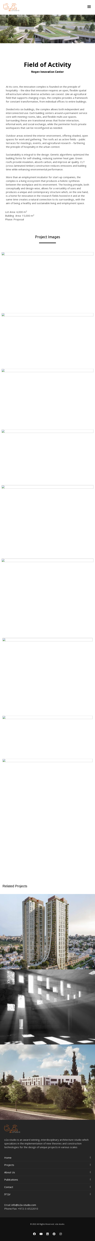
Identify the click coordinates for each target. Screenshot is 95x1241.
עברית (7, 1194)
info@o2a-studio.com (23, 1205)
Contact (8, 1187)
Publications (11, 1179)
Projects (9, 1165)
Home (7, 1157)
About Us (9, 1172)
